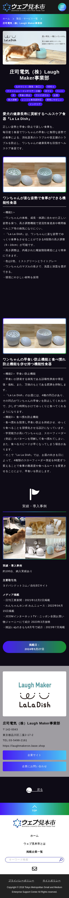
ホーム (6, 18)
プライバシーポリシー (21, 880)
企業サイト (34, 755)
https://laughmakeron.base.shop (24, 745)
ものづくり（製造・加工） (29, 86)
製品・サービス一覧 (27, 18)
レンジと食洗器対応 (32, 100)
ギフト (48, 91)
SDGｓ (50, 86)
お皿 (56, 95)
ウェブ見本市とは (35, 843)
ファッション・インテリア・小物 (23, 91)
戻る (40, 789)
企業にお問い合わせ (34, 766)
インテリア (35, 104)
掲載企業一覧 (34, 851)
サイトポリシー (52, 880)
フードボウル (42, 95)
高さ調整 (12, 100)
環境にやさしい (54, 100)
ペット (60, 91)
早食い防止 (25, 95)
